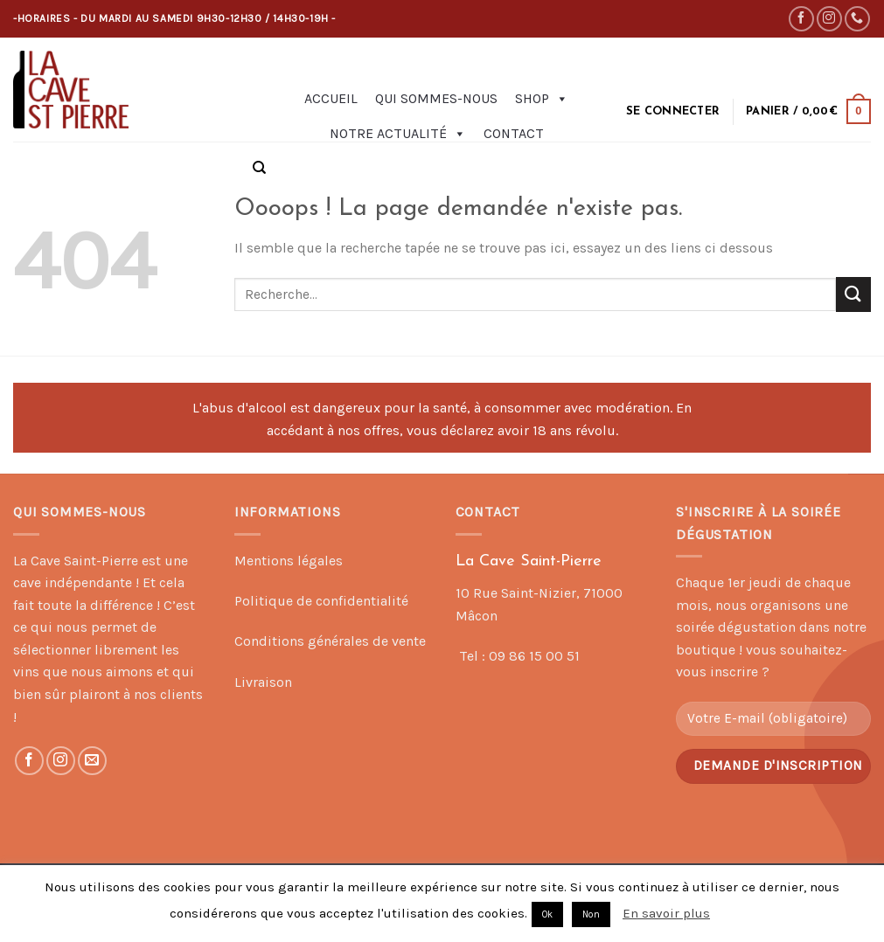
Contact (514, 133)
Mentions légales (288, 560)
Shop (541, 98)
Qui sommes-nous (436, 98)
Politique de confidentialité (321, 600)
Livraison (263, 682)
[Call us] (857, 18)
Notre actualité (398, 133)
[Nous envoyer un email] (92, 760)
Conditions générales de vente (330, 641)
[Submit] (853, 294)
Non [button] (591, 914)
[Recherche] (259, 167)
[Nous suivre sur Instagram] (829, 18)
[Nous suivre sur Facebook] (801, 18)
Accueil (331, 98)
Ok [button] (547, 914)
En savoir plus (666, 913)
